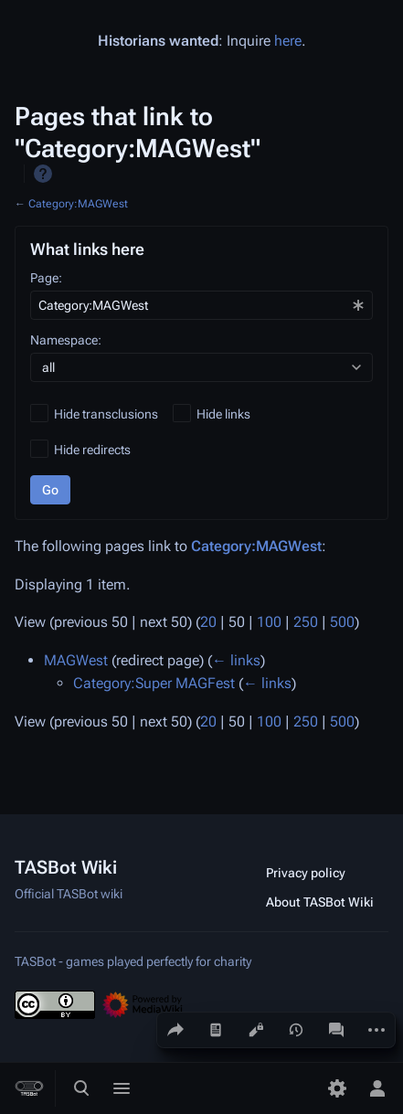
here (288, 40)
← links (236, 660)
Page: (46, 278)
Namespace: (65, 340)
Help (43, 173)
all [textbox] (48, 367)
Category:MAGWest (78, 203)
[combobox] (201, 305)
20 (208, 622)
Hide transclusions (106, 414)
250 (305, 622)
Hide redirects (92, 449)
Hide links (223, 414)
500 (342, 622)
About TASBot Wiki (320, 902)
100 (269, 622)
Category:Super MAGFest (154, 683)
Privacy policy (305, 872)
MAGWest (76, 660)
